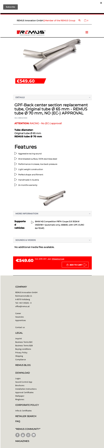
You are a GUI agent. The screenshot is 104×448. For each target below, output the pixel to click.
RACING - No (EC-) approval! (38, 123)
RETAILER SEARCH (25, 416)
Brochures (19, 385)
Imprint (18, 338)
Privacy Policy (21, 352)
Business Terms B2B (24, 345)
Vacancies (19, 317)
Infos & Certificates (23, 410)
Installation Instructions (26, 389)
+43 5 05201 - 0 (25, 303)
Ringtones (19, 399)
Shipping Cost (58, 259)
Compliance (20, 359)
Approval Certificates (24, 392)
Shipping (19, 356)
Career (18, 313)
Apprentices (20, 320)
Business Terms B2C (24, 342)
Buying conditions (23, 349)
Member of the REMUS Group (60, 20)
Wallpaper (19, 396)
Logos (18, 378)
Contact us (20, 327)
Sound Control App (23, 382)
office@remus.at (22, 306)
